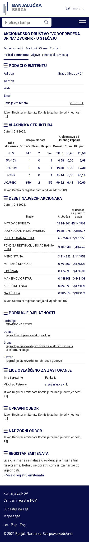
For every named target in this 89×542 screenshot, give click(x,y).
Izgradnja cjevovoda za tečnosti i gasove (34, 360)
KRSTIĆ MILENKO (15, 286)
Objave (35, 55)
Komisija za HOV (16, 493)
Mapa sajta (12, 516)
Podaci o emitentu (16, 55)
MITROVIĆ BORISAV (17, 223)
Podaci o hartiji (13, 48)
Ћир (74, 8)
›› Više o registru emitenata (24, 475)
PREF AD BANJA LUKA (19, 238)
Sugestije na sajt (16, 509)
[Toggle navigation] (82, 22)
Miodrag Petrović (15, 384)
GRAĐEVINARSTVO (19, 324)
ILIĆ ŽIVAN (11, 271)
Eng (81, 8)
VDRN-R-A (77, 103)
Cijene (43, 48)
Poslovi (54, 48)
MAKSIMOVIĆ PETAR (18, 278)
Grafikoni (31, 48)
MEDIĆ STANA (13, 256)
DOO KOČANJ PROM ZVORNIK (24, 231)
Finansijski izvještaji (55, 55)
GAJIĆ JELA (12, 293)
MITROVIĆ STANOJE (17, 264)
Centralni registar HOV (20, 500)
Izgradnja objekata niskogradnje (28, 335)
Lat (68, 8)
